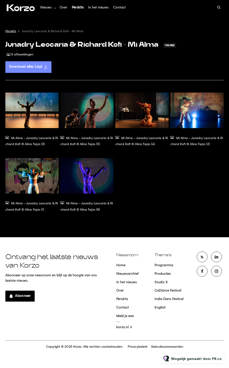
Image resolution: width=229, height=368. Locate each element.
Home (120, 265)
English (160, 307)
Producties (163, 274)
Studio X (161, 282)
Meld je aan (125, 316)
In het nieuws (98, 7)
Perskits (78, 7)
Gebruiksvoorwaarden (167, 346)
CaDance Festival (168, 290)
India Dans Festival (169, 299)
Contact (119, 7)
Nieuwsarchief (127, 274)
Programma (164, 265)
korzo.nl (122, 327)
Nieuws (46, 7)
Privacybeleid (137, 346)
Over (63, 7)
